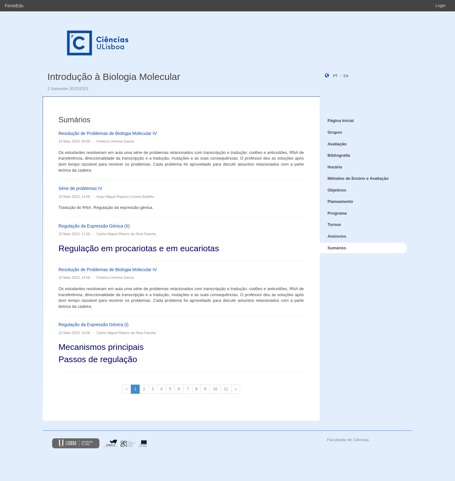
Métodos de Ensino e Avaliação (358, 178)
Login (440, 5)
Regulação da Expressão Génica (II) (94, 225)
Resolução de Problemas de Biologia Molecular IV (107, 133)
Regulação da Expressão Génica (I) (93, 324)
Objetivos (337, 190)
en (345, 76)
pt (335, 76)
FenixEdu (14, 5)
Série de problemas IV (80, 188)
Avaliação (337, 144)
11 (226, 389)
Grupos (335, 132)
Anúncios (337, 236)
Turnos (334, 224)
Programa (337, 213)
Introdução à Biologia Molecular (113, 76)
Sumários (337, 248)
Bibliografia (339, 155)
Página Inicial (341, 120)
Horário (335, 167)
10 (215, 389)
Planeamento (340, 201)
